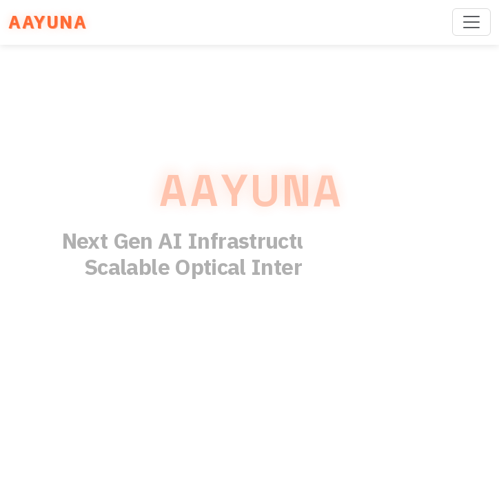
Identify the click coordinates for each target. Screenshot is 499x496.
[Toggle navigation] (471, 22)
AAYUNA (47, 21)
